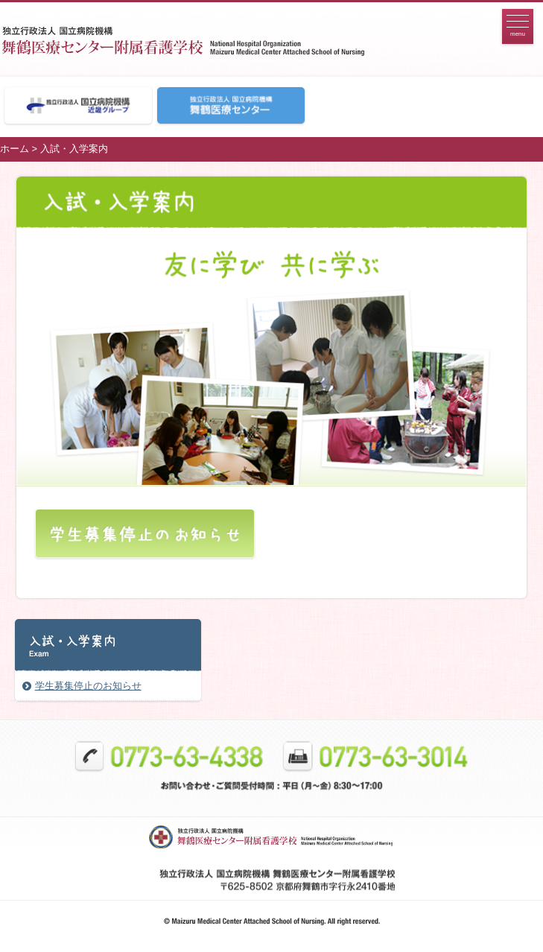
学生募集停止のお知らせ (88, 685)
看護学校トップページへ (217, 39)
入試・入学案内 (74, 148)
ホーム (14, 148)
